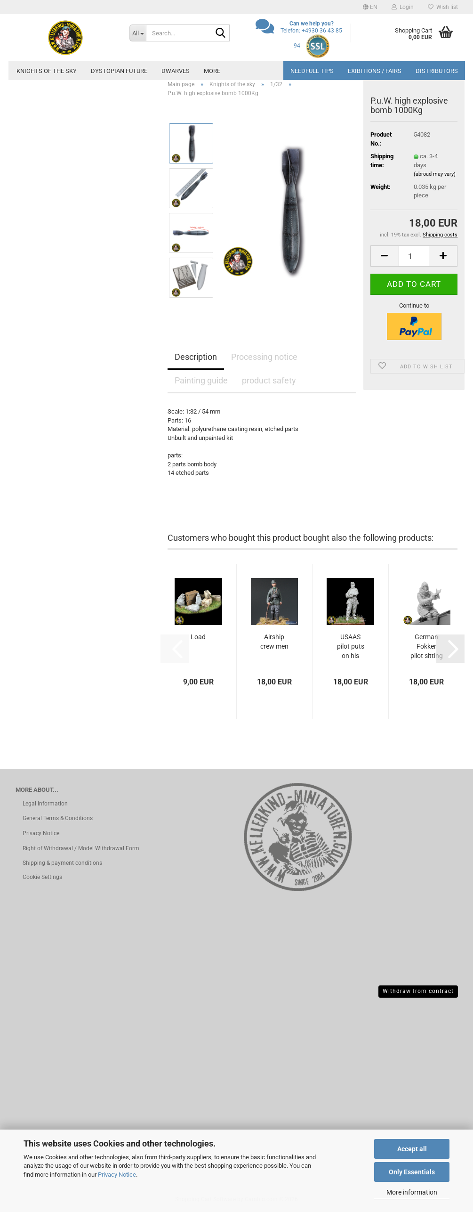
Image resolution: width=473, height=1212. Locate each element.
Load (198, 637)
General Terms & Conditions (58, 818)
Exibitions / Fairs (374, 70)
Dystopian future (119, 70)
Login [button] (403, 7)
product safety (269, 380)
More (212, 70)
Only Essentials (412, 1172)
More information (411, 1192)
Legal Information (45, 803)
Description (196, 357)
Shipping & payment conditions (62, 863)
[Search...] (137, 32)
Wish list (443, 7)
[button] (370, 7)
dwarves (175, 70)
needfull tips (312, 70)
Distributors (437, 70)
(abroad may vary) (435, 174)
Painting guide (201, 380)
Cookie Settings (42, 877)
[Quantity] (414, 256)
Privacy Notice (117, 1174)
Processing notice (264, 357)
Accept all (412, 1149)
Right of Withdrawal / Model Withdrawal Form (81, 848)
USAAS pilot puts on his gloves (350, 646)
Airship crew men (274, 641)
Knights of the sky (46, 70)
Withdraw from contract (418, 991)
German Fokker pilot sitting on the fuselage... (426, 646)
